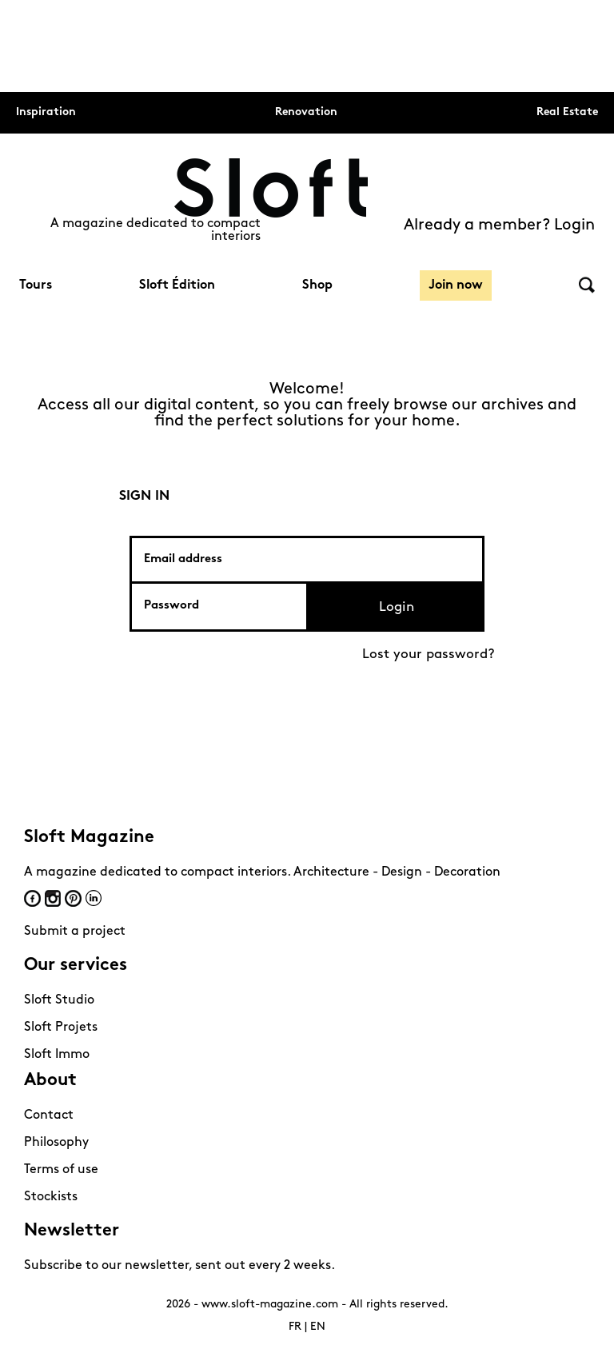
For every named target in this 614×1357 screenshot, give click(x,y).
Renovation (306, 112)
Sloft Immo (57, 1054)
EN (317, 1327)
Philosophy (56, 1142)
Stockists (51, 1197)
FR (295, 1327)
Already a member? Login (499, 225)
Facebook (32, 898)
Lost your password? (428, 654)
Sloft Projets (61, 1027)
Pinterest (73, 898)
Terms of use (61, 1169)
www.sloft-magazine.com (269, 1305)
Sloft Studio (59, 1000)
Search (587, 285)
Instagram (53, 898)
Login (396, 607)
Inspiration (46, 112)
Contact (49, 1115)
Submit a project (75, 931)
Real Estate (567, 112)
